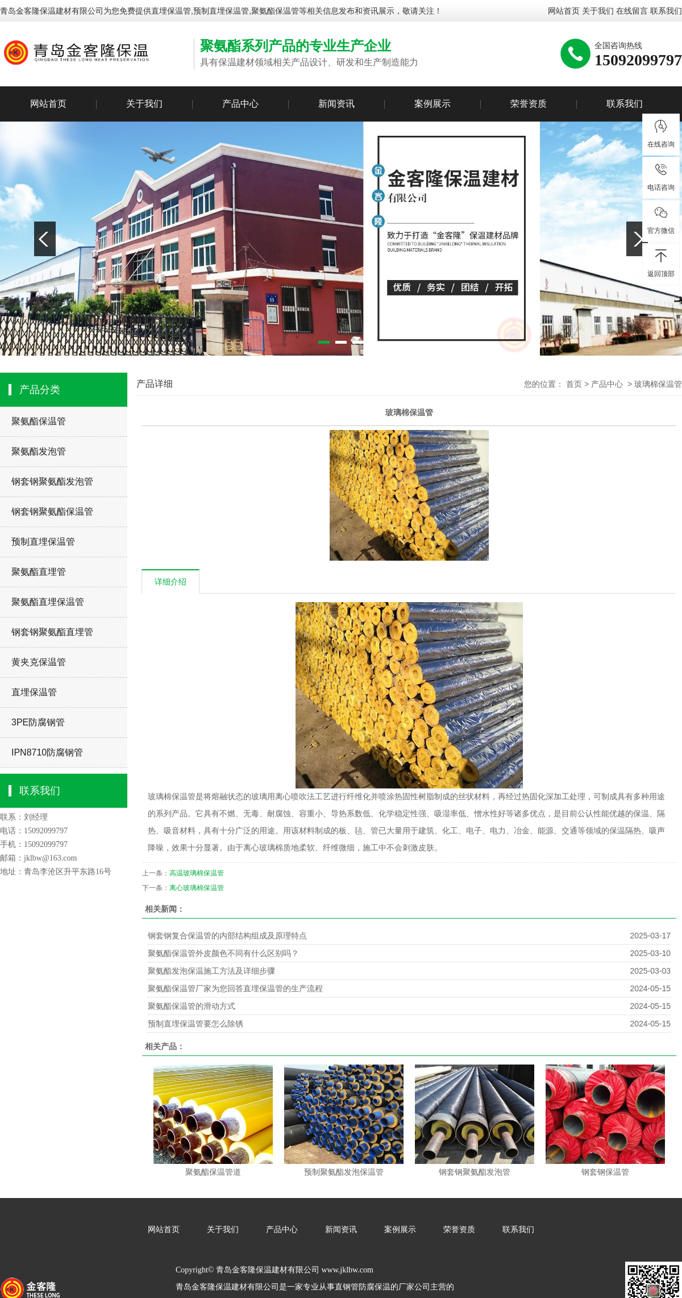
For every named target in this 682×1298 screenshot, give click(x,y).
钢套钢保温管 (605, 1172)
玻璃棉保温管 (658, 384)
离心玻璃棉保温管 (196, 888)
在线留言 (632, 10)
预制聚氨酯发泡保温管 (344, 1172)
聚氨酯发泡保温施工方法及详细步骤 (211, 970)
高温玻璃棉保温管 (196, 873)
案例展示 (432, 103)
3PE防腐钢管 (38, 722)
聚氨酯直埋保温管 (47, 602)
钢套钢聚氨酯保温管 (52, 511)
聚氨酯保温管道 (213, 1172)
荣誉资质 (528, 103)
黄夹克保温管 (38, 662)
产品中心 (240, 103)
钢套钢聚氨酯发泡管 (52, 481)
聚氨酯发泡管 (38, 451)
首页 (574, 384)
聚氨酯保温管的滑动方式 (191, 1006)
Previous (45, 239)
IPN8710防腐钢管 (47, 752)
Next (637, 239)
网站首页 (564, 10)
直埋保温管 (171, 10)
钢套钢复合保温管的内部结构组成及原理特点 (227, 935)
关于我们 (598, 10)
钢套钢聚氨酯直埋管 (52, 632)
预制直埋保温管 (43, 541)
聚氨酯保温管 (38, 421)
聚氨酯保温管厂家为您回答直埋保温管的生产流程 (235, 988)
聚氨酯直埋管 (38, 572)
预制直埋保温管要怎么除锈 (195, 1023)
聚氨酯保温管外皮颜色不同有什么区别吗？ (223, 953)
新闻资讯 (336, 103)
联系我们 (666, 10)
